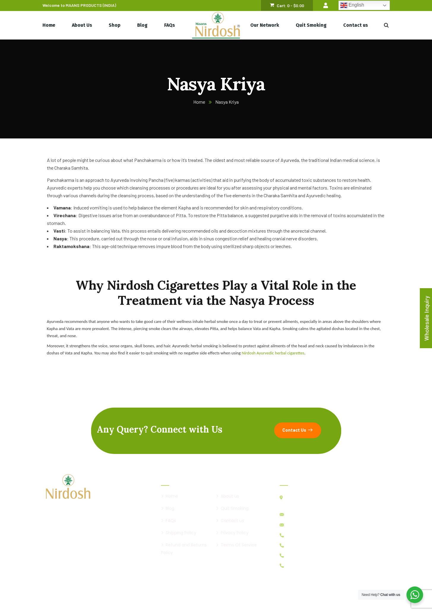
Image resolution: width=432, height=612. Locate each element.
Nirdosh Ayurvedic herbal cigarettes (273, 353)
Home (199, 102)
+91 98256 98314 (302, 545)
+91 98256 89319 (302, 555)
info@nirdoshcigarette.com (311, 514)
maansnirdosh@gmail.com (310, 525)
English (352, 5)
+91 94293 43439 (302, 565)
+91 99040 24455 (302, 535)
